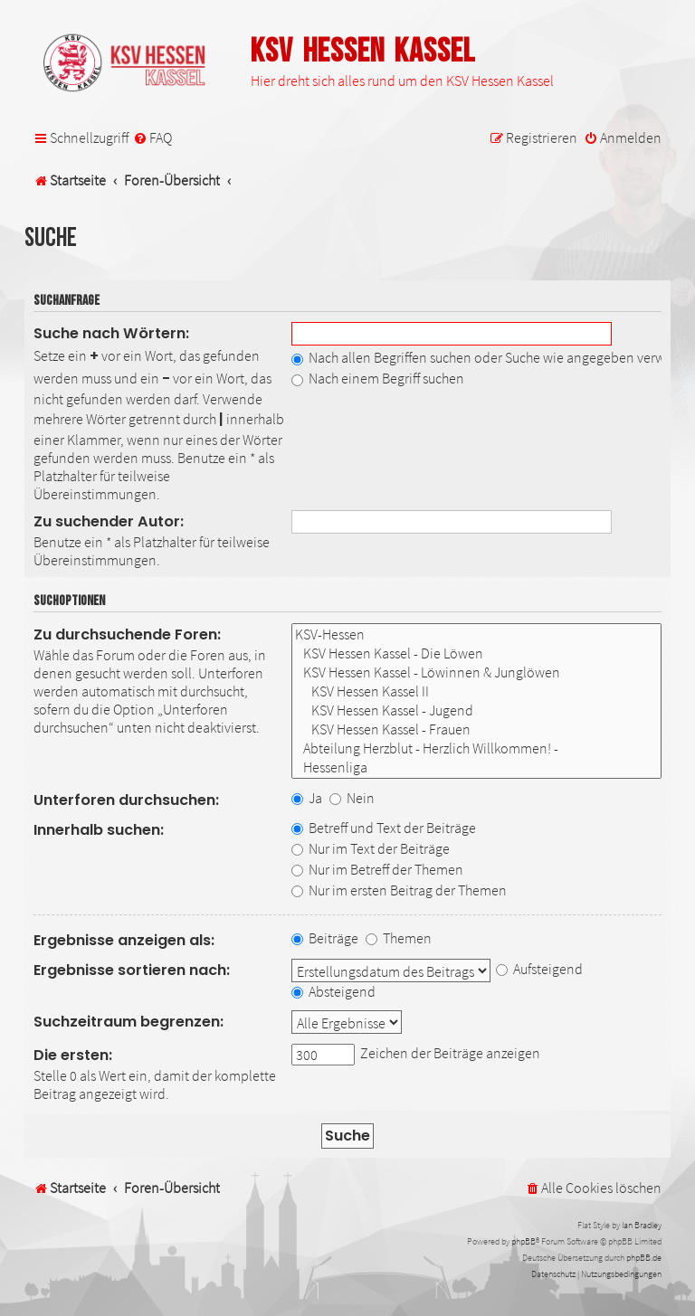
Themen (399, 938)
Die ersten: (72, 1055)
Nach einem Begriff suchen (377, 378)
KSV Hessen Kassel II (476, 691)
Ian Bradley (642, 1225)
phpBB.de (644, 1258)
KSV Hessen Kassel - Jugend (476, 710)
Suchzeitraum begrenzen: (128, 1021)
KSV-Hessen (476, 634)
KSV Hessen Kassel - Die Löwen (476, 653)
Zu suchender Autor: (108, 521)
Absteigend (333, 991)
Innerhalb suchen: (98, 829)
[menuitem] (152, 138)
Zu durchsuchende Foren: (127, 634)
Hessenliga (476, 767)
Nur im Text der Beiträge (370, 848)
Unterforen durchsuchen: (126, 800)
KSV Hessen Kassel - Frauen (476, 729)
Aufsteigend (539, 969)
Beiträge (324, 938)
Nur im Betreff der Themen (377, 869)
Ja (306, 798)
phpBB (523, 1241)
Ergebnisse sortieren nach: (131, 970)
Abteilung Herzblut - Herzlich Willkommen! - (476, 748)
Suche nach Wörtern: (111, 333)
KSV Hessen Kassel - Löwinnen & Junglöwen (476, 672)
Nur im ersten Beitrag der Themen (399, 890)
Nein (352, 798)
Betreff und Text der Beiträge (383, 828)
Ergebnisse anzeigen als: (123, 940)
